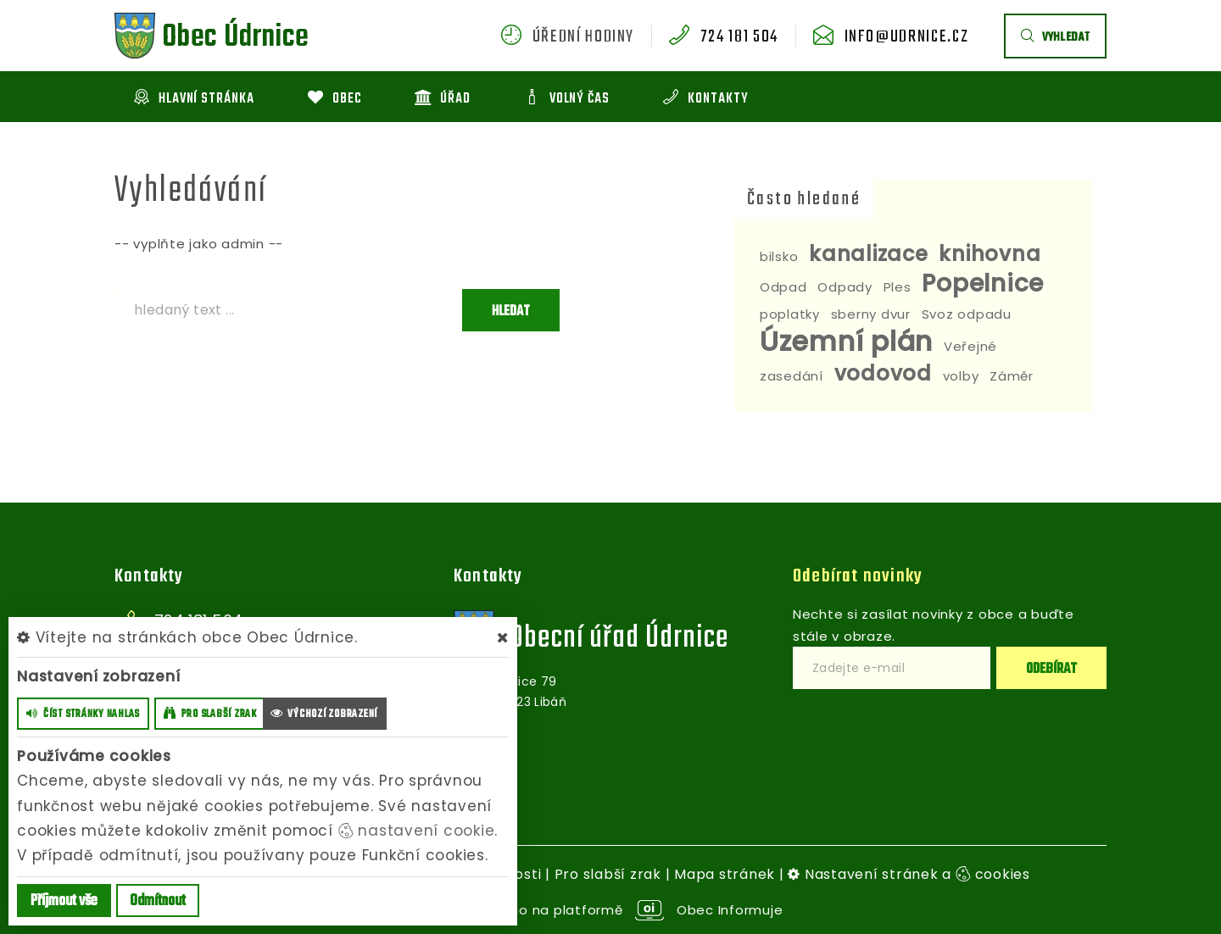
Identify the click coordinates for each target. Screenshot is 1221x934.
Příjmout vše (64, 901)
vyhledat (1055, 37)
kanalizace (868, 254)
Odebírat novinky (858, 576)
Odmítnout (158, 901)
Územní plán (846, 341)
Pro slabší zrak (608, 874)
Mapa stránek (724, 874)
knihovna (989, 254)
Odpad (783, 287)
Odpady (845, 287)
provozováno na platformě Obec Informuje (610, 910)
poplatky (790, 314)
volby (961, 376)
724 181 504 (739, 37)
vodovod (883, 373)
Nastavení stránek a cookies (909, 874)
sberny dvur (871, 314)
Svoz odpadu (967, 314)
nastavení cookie (416, 830)
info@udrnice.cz (907, 37)
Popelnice (983, 283)
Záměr (1012, 376)
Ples (898, 287)
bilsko (779, 256)
